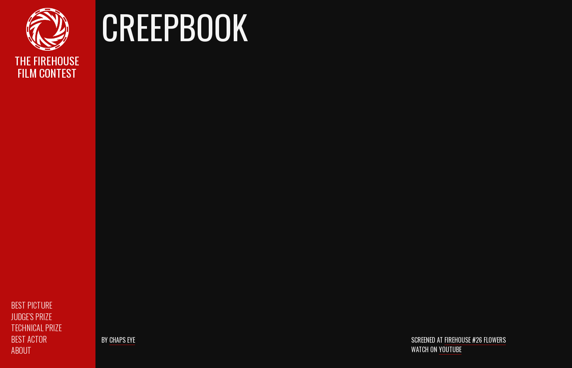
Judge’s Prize (31, 316)
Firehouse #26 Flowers (475, 340)
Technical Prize (36, 328)
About (21, 350)
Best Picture (31, 305)
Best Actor (29, 339)
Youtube (450, 349)
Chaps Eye (122, 340)
